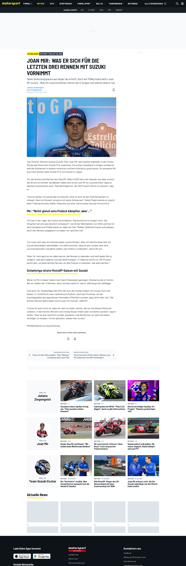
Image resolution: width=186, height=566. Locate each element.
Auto (101, 10)
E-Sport (91, 10)
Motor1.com (73, 559)
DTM (52, 3)
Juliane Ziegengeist (35, 87)
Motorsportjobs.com (77, 563)
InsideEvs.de (73, 555)
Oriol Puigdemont (34, 90)
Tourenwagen (115, 3)
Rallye (99, 3)
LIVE (82, 10)
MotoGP (40, 3)
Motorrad (132, 3)
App (109, 10)
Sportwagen (65, 3)
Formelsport (83, 3)
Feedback (127, 553)
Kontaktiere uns (130, 561)
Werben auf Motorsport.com (135, 557)
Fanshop (119, 10)
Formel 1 (27, 3)
